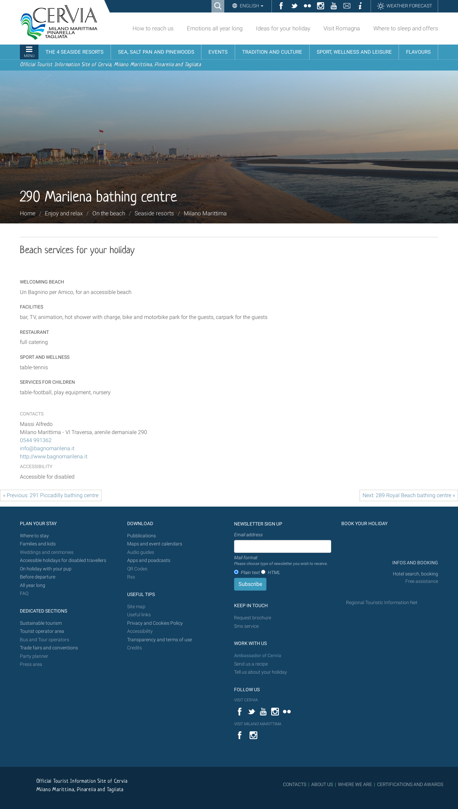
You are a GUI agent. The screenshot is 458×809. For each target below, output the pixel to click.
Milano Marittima (205, 213)
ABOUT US (322, 784)
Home (27, 213)
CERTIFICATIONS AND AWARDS (410, 784)
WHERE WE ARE (355, 784)
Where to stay (34, 536)
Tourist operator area (42, 631)
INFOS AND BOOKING (414, 563)
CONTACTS (294, 784)
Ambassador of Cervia (257, 655)
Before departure (37, 577)
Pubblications (141, 536)
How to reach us (153, 28)
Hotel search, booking (415, 574)
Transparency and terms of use (159, 640)
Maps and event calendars (154, 544)
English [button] (251, 5)
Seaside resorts (154, 213)
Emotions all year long (214, 28)
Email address (248, 534)
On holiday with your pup (45, 569)
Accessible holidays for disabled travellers (63, 560)
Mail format (281, 561)
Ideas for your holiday (283, 28)
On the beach (108, 213)
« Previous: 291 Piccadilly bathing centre (50, 495)
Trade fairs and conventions (49, 648)
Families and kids (38, 544)
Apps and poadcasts (148, 560)
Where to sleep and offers (405, 28)
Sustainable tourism (41, 623)
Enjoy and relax (64, 213)
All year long (32, 585)
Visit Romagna (341, 28)
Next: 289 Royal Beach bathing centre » (409, 495)
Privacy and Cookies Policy (155, 623)
